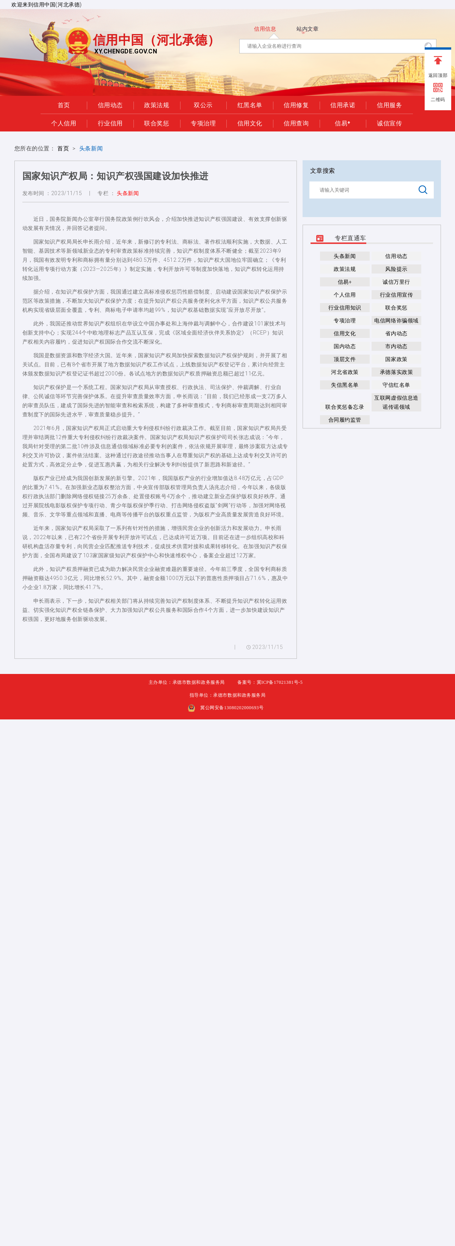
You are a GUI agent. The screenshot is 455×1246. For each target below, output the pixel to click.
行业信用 (110, 122)
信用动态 (110, 104)
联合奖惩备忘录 (344, 407)
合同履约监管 (344, 420)
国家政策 (396, 359)
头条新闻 (91, 148)
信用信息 (265, 29)
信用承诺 (342, 104)
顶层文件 (345, 359)
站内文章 (307, 29)
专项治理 (203, 122)
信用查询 (296, 122)
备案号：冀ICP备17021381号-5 (270, 682)
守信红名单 (396, 385)
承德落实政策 (396, 372)
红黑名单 (249, 104)
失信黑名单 (345, 385)
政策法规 (156, 104)
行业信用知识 (344, 308)
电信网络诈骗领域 (396, 320)
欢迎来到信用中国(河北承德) (46, 5)
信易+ (343, 122)
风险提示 (396, 269)
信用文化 (249, 122)
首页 (64, 104)
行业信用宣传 (396, 295)
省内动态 (396, 333)
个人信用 (63, 122)
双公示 (203, 104)
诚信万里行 (396, 282)
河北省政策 (345, 372)
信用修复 (296, 104)
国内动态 (345, 346)
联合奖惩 (156, 122)
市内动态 (396, 346)
